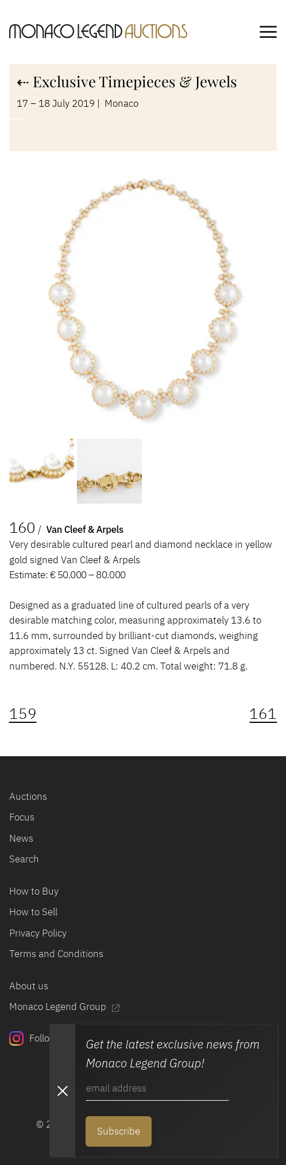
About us (28, 986)
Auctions (28, 796)
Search (24, 859)
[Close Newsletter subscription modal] (62, 1090)
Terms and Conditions (56, 953)
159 (23, 713)
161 (263, 713)
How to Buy (34, 891)
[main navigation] (268, 33)
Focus (21, 817)
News (21, 838)
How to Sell (33, 911)
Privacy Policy (38, 933)
